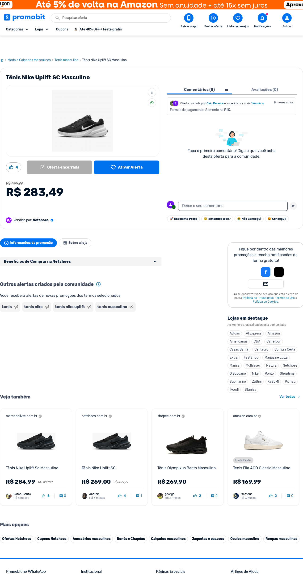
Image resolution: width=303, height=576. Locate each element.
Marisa (235, 349)
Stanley (250, 373)
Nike (255, 357)
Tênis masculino (68, 43)
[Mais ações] (152, 75)
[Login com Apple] (279, 255)
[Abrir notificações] (262, 21)
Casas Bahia (239, 332)
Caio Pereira (214, 86)
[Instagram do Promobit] (263, 543)
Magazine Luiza (276, 341)
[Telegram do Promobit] (290, 543)
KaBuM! (273, 365)
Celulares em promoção (173, 471)
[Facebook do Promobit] (237, 543)
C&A (257, 324)
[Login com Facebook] (265, 255)
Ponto (269, 357)
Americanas (239, 324)
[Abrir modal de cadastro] (287, 21)
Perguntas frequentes (246, 476)
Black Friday (164, 465)
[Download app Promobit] (189, 21)
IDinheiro (87, 516)
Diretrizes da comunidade (249, 465)
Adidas (235, 316)
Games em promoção (171, 482)
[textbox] (233, 189)
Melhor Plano (90, 522)
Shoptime (287, 357)
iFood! (234, 373)
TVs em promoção (169, 499)
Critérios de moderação (248, 471)
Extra (234, 341)
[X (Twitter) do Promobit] (250, 543)
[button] (249, 255)
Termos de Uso (285, 281)
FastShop (251, 341)
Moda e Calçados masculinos (31, 43)
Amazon (274, 316)
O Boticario (238, 357)
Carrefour (273, 324)
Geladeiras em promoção (174, 488)
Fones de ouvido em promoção (178, 476)
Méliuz (85, 527)
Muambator (89, 539)
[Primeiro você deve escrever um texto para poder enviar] (293, 189)
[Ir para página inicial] (4, 43)
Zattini (256, 365)
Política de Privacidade (258, 281)
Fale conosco (90, 471)
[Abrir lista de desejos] (238, 21)
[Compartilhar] (152, 85)
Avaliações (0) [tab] (264, 72)
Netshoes (290, 349)
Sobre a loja (80, 226)
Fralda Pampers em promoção (177, 493)
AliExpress (253, 316)
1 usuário (257, 86)
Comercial (88, 465)
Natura (271, 349)
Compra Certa (284, 332)
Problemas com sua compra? (252, 482)
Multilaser (253, 349)
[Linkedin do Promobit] (277, 543)
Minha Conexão (92, 533)
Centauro (261, 332)
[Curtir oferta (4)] (13, 150)
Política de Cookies (265, 284)
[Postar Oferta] (213, 21)
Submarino (238, 365)
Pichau (290, 365)
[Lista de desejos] (126, 150)
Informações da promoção (30, 226)
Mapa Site (88, 493)
